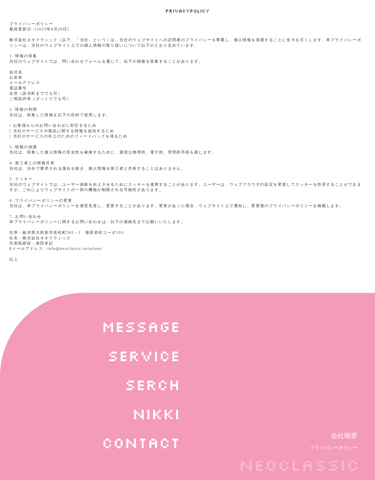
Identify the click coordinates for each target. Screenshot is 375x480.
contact (141, 442)
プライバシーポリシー (334, 447)
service (143, 355)
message (141, 326)
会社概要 (344, 435)
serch (152, 384)
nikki (156, 413)
